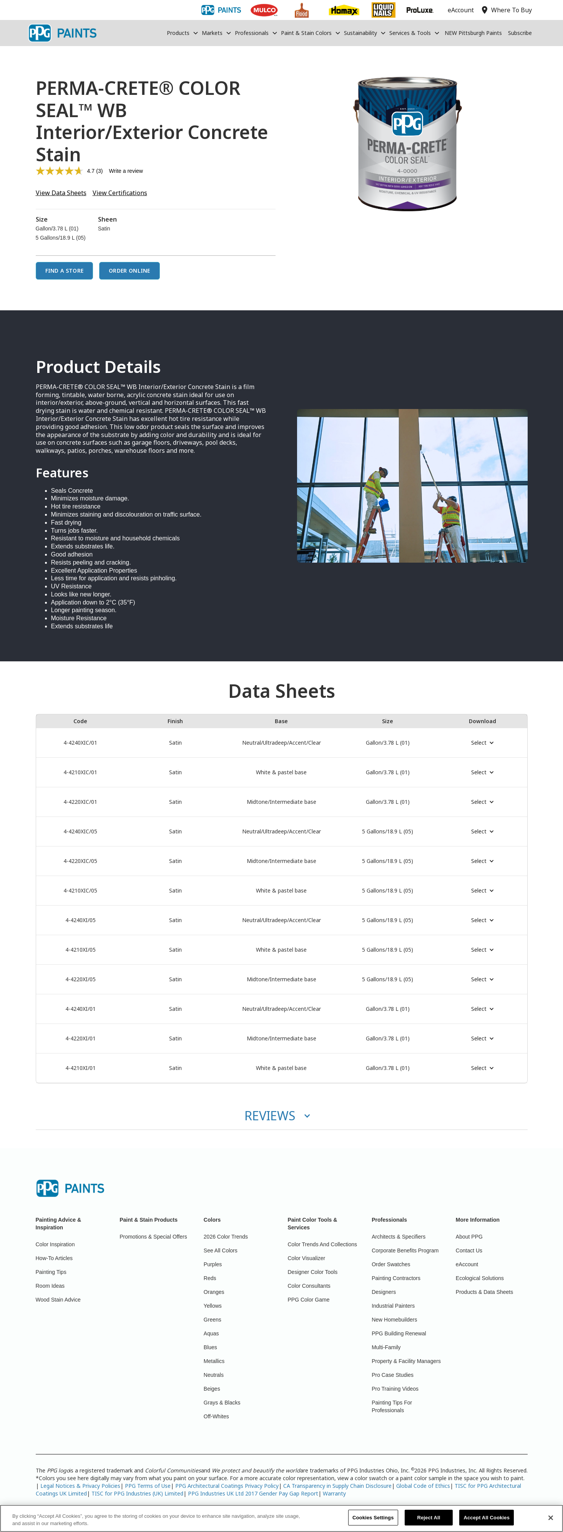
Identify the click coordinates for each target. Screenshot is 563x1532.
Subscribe (520, 32)
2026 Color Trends (226, 1237)
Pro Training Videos (395, 1389)
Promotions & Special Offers (153, 1237)
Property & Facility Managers (406, 1361)
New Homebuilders (394, 1320)
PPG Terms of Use (148, 1485)
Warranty (334, 1493)
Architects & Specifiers (398, 1237)
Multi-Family (386, 1347)
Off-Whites (216, 1416)
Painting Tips (51, 1272)
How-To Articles (54, 1258)
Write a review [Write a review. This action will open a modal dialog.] (126, 171)
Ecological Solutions (480, 1278)
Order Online (129, 270)
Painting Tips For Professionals (392, 1406)
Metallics (214, 1361)
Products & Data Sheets (484, 1292)
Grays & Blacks (222, 1403)
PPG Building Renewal (399, 1333)
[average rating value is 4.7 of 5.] (66, 171)
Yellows (213, 1306)
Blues (210, 1347)
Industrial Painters (393, 1306)
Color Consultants (309, 1286)
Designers (384, 1292)
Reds (210, 1278)
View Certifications (120, 193)
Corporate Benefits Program (405, 1250)
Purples (213, 1264)
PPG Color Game (309, 1300)
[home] (62, 33)
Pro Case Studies (393, 1375)
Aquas (211, 1333)
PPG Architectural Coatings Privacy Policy (227, 1485)
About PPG (469, 1237)
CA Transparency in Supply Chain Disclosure (337, 1485)
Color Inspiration (55, 1244)
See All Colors (220, 1250)
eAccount (467, 1264)
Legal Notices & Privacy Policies (80, 1485)
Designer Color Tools (313, 1272)
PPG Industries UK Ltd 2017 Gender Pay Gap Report (253, 1493)
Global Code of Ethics (423, 1485)
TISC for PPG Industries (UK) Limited (137, 1493)
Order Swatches (391, 1264)
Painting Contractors (396, 1278)
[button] (182, 33)
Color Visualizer (307, 1258)
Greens (212, 1320)
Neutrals (214, 1375)
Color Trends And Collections (322, 1244)
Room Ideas (50, 1286)
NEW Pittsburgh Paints (473, 32)
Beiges (212, 1389)
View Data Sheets (61, 193)
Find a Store (64, 270)
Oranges (214, 1292)
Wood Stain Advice (58, 1300)
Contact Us (469, 1250)
